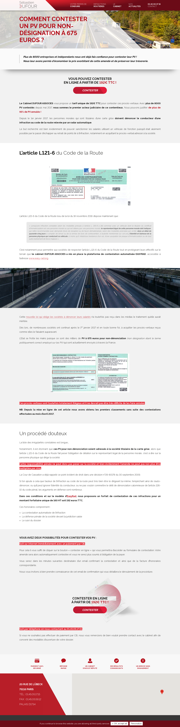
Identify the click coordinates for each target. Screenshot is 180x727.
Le (117, 5)
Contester (90, 90)
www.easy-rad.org (38, 258)
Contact (154, 5)
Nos (135, 5)
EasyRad (71, 496)
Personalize (136, 723)
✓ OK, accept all (119, 723)
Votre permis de (78, 5)
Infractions (100, 5)
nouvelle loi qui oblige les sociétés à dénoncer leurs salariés (58, 317)
